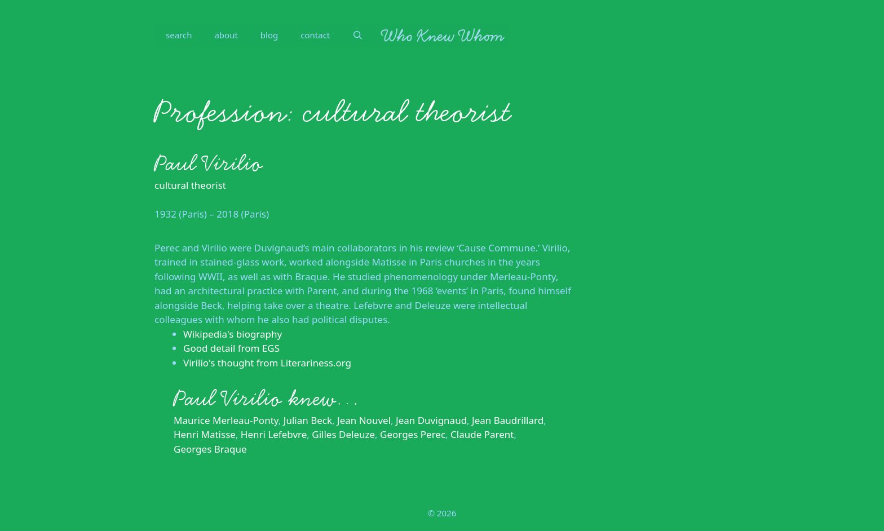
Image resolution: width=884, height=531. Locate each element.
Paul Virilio (208, 163)
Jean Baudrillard (507, 420)
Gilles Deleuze (343, 434)
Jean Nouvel (364, 420)
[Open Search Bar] (357, 35)
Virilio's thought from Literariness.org (267, 362)
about (225, 35)
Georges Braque (210, 448)
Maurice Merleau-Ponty (226, 420)
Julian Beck (308, 420)
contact (315, 35)
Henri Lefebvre (274, 434)
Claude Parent (482, 434)
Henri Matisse (205, 434)
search (179, 35)
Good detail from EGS (231, 348)
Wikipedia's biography (232, 334)
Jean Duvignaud (431, 420)
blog (269, 35)
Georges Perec (412, 434)
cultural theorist (190, 185)
